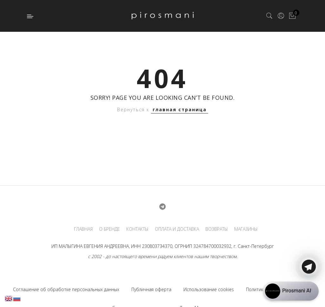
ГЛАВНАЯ (83, 229)
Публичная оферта (151, 289)
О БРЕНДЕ (109, 229)
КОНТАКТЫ (137, 229)
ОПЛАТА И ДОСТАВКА (177, 229)
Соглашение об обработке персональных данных (66, 289)
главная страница (180, 109)
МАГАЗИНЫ (246, 229)
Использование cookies (208, 289)
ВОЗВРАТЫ (216, 229)
